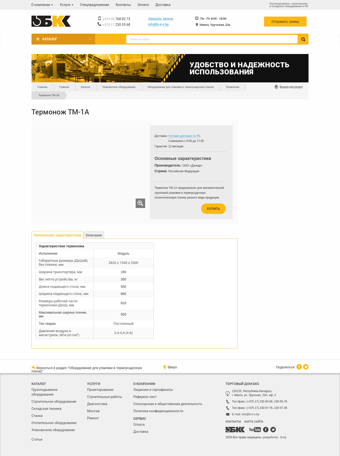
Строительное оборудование (53, 401)
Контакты (123, 5)
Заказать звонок (160, 19)
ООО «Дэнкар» (192, 165)
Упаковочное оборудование (119, 87)
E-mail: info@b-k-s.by (245, 414)
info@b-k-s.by (158, 24)
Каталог (49, 39)
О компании (42, 5)
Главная (42, 87)
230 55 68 (116, 25)
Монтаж (93, 411)
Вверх (170, 367)
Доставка (163, 5)
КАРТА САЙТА (253, 421)
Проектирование (100, 390)
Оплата (143, 5)
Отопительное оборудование (53, 423)
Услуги (66, 5)
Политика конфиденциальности (158, 411)
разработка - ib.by (274, 437)
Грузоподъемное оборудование (44, 392)
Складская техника (46, 409)
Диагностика (97, 404)
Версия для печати (291, 86)
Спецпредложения (94, 5)
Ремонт (93, 418)
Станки (37, 416)
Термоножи (232, 87)
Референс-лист (145, 397)
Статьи (36, 439)
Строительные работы (104, 397)
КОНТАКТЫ (233, 421)
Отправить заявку (285, 21)
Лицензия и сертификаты (153, 390)
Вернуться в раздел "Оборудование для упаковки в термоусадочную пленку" (86, 369)
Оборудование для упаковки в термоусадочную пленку (180, 87)
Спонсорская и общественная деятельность (167, 404)
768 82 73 (116, 19)
